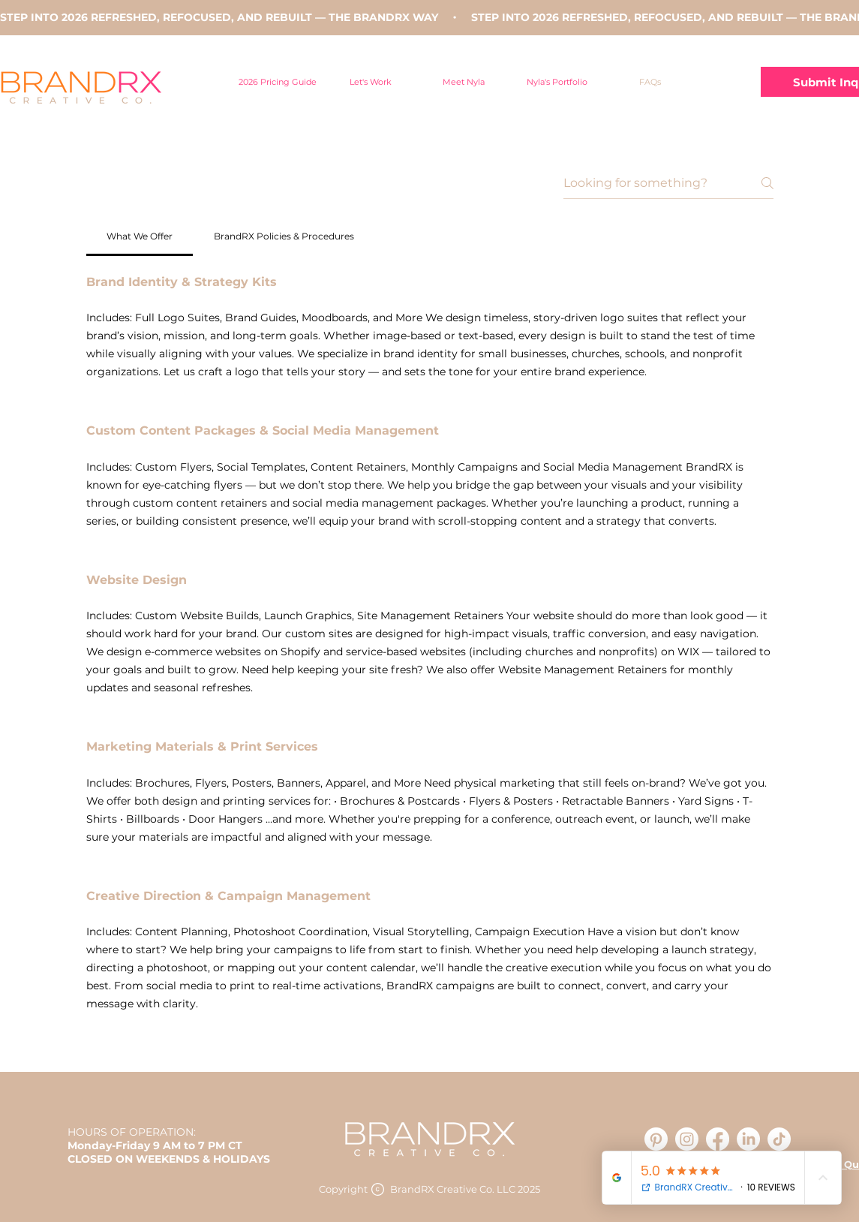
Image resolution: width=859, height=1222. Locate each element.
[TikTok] (779, 1139)
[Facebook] (717, 1139)
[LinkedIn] (748, 1139)
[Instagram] (686, 1139)
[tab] (140, 236)
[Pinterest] (656, 1139)
